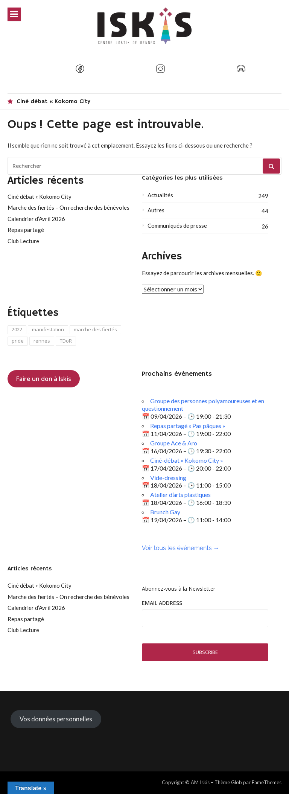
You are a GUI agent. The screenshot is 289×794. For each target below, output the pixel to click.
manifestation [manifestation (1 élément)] (48, 329)
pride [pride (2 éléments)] (18, 340)
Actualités (160, 195)
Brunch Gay (165, 511)
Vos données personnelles (56, 719)
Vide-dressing (168, 477)
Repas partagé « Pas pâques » (187, 425)
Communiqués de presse (177, 225)
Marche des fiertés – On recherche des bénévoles (68, 207)
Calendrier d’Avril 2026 (36, 218)
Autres (156, 210)
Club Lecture (23, 241)
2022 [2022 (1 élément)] (17, 329)
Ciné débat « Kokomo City (53, 101)
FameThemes (266, 782)
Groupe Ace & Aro (173, 443)
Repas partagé (26, 229)
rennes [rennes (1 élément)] (41, 340)
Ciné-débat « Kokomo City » (186, 460)
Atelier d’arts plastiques (180, 494)
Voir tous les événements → (180, 548)
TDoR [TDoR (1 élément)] (66, 340)
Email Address (162, 603)
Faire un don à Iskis (43, 379)
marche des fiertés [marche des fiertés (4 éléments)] (95, 329)
